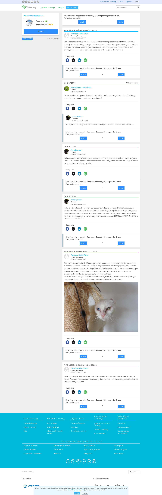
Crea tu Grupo (52, 423)
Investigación (118, 446)
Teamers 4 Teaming (101, 429)
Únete (40, 31)
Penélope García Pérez (79, 34)
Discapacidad (58, 450)
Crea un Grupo (72, 8)
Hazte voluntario (99, 433)
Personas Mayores (120, 450)
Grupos (61, 7)
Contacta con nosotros (78, 431)
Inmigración (88, 453)
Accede (82, 22)
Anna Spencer (77, 116)
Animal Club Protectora (33, 16)
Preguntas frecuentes (78, 423)
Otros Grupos (118, 453)
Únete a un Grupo (53, 427)
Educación (57, 453)
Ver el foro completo (53, 39)
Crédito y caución (123, 427)
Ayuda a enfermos (30, 450)
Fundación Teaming (30, 423)
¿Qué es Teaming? (48, 7)
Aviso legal (74, 427)
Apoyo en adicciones (31, 446)
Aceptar (77, 493)
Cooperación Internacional (32, 453)
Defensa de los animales (62, 446)
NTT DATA (121, 423)
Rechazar (85, 493)
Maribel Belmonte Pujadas (81, 87)
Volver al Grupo (27, 39)
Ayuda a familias (89, 446)
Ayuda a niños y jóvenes (92, 450)
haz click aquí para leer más (76, 490)
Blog (25, 431)
